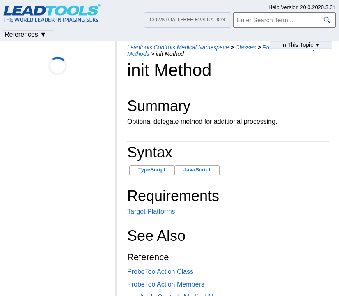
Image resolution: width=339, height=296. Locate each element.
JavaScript (197, 169)
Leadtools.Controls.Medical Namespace (178, 47)
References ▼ (25, 34)
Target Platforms (151, 211)
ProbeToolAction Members (165, 284)
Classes (245, 47)
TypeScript (151, 169)
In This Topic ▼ (301, 45)
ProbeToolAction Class (160, 271)
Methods (138, 54)
